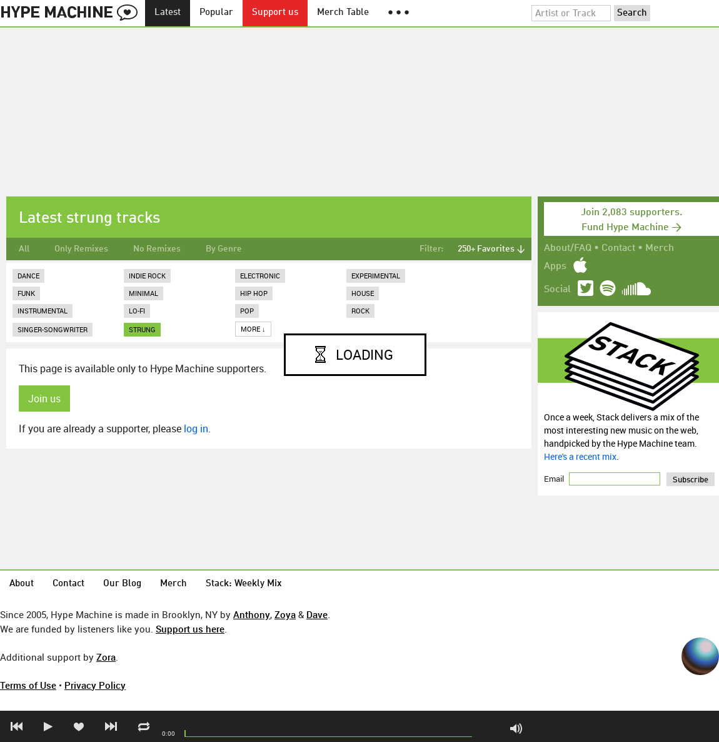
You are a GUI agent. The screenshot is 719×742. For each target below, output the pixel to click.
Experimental (375, 275)
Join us (44, 398)
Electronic (260, 275)
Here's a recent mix (580, 456)
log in (196, 428)
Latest (167, 13)
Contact (618, 248)
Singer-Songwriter (53, 329)
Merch (659, 248)
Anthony (251, 614)
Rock (360, 310)
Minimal (143, 293)
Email (555, 478)
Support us (275, 13)
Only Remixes (81, 249)
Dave (317, 614)
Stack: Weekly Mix (244, 584)
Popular (216, 13)
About (21, 584)
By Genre (224, 249)
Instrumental (43, 310)
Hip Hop (254, 293)
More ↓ (253, 328)
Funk (26, 293)
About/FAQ (567, 248)
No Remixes (157, 249)
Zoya (285, 614)
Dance (28, 275)
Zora (106, 657)
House (362, 293)
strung (142, 329)
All (24, 249)
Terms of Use (28, 685)
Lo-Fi (137, 310)
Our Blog (122, 584)
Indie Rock (147, 275)
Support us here (190, 629)
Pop (247, 310)
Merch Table (343, 13)
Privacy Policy (95, 685)
